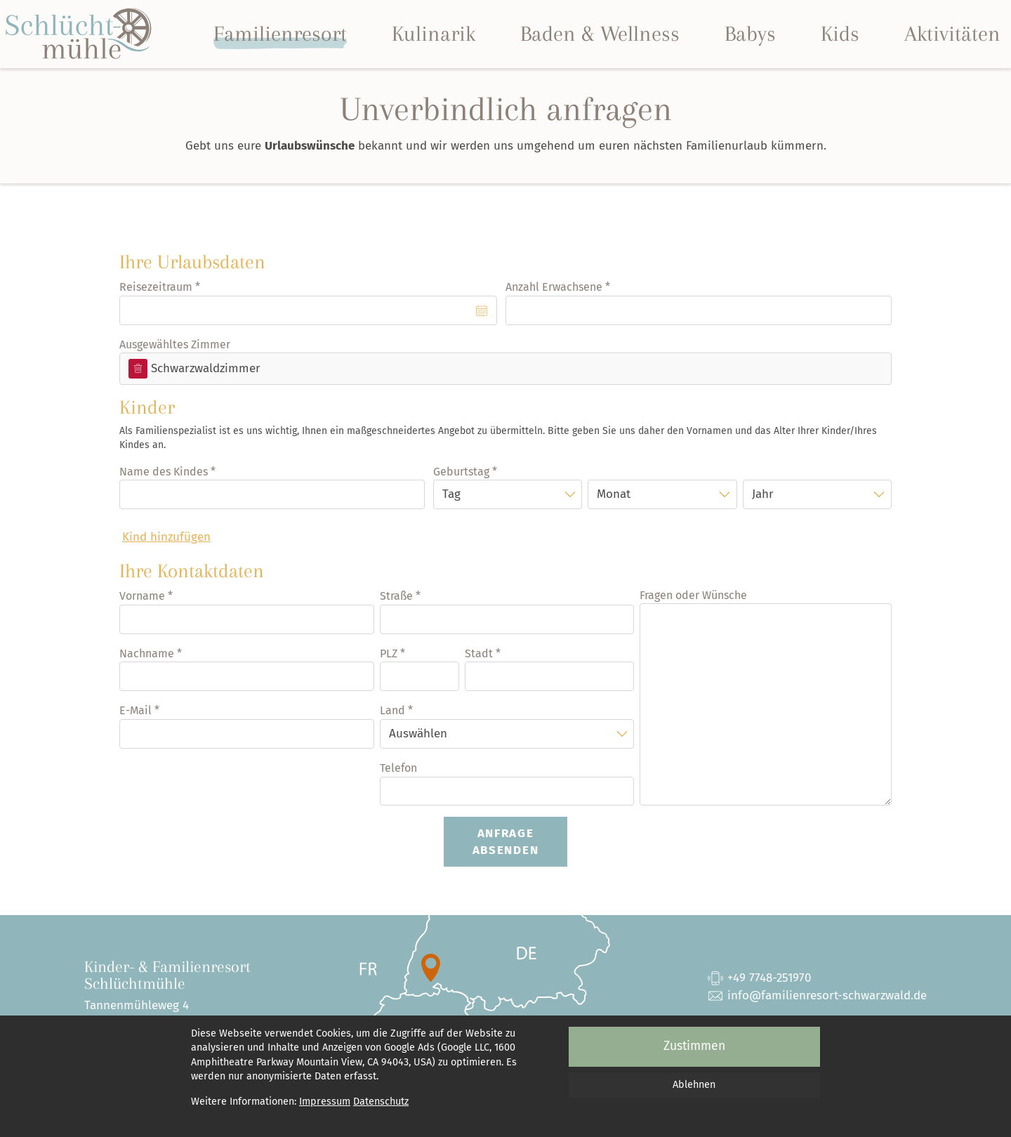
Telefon (398, 768)
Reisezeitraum (155, 287)
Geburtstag (461, 471)
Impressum (324, 1102)
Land (392, 710)
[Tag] (507, 494)
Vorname (142, 596)
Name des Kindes (163, 471)
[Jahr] (817, 494)
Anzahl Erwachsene (553, 287)
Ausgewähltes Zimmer (174, 344)
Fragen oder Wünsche (693, 595)
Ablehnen (694, 1085)
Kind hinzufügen (166, 537)
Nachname (146, 653)
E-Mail (135, 710)
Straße (396, 596)
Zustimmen (694, 1046)
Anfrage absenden (506, 841)
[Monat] (662, 494)
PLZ (388, 653)
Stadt (479, 653)
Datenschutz (381, 1102)
